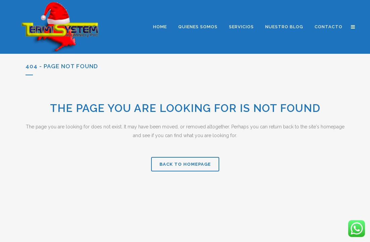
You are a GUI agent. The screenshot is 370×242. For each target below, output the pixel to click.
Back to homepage (185, 164)
